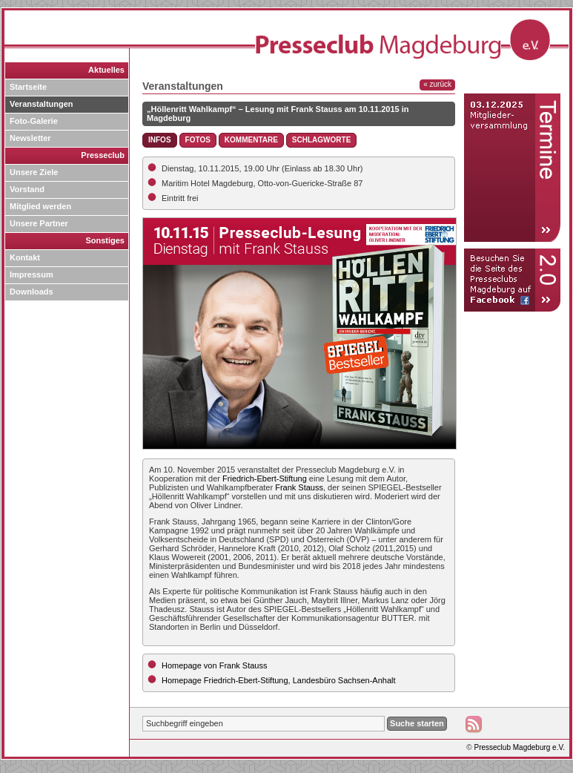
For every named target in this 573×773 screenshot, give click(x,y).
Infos (159, 140)
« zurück (437, 84)
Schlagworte (321, 140)
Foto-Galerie (34, 120)
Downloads (31, 291)
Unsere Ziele (34, 172)
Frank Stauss (299, 487)
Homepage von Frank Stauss (214, 665)
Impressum (31, 274)
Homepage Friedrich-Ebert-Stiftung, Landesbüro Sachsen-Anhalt (279, 680)
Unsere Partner (39, 223)
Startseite (28, 86)
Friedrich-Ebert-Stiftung (264, 478)
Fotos (198, 140)
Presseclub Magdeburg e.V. (520, 747)
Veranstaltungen (41, 103)
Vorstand (27, 189)
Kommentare (251, 140)
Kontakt (25, 257)
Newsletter (30, 138)
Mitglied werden (40, 206)
